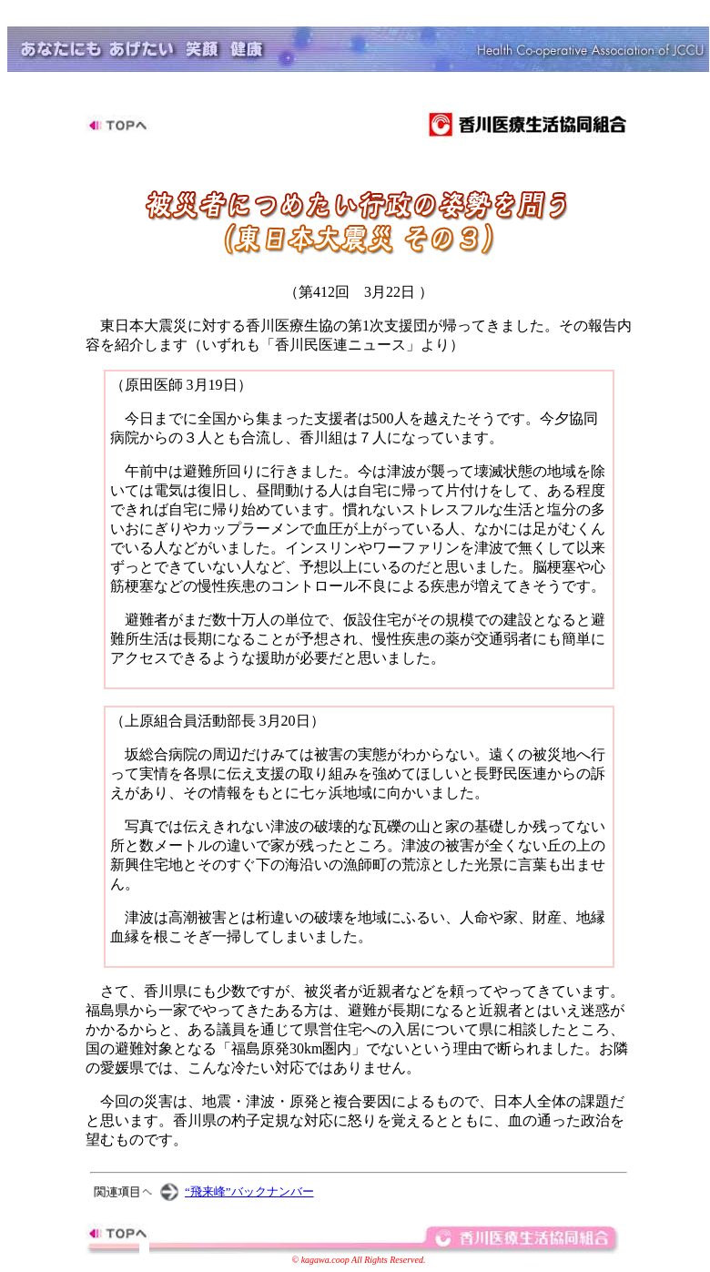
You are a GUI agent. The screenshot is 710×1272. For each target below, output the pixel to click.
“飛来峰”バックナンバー (249, 1191)
